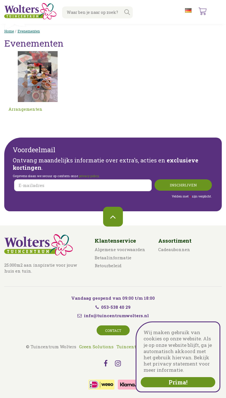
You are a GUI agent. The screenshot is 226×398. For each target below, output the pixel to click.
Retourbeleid (108, 265)
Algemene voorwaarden (120, 249)
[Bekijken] (203, 11)
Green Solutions (96, 346)
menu (217, 11)
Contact (113, 330)
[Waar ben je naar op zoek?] (97, 12)
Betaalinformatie (113, 257)
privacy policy (89, 176)
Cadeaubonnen (174, 249)
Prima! (178, 382)
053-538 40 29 (113, 307)
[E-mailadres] (83, 185)
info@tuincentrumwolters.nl (116, 315)
